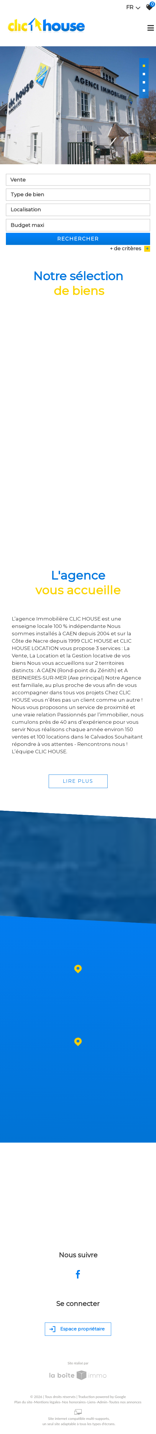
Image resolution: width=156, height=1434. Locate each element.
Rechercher (78, 242)
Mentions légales (47, 1402)
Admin (102, 1402)
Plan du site (23, 1402)
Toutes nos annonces (125, 1402)
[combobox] (78, 182)
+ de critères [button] (130, 252)
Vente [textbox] (18, 183)
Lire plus (78, 781)
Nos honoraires (74, 1402)
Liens (91, 1402)
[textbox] (78, 198)
